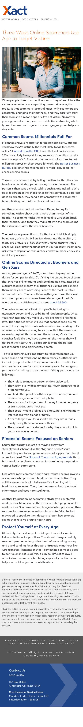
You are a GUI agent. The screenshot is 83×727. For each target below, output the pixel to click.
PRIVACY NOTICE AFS (32, 643)
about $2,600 (58, 302)
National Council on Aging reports (50, 457)
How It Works (10, 19)
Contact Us (17, 670)
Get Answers (30, 19)
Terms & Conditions (41, 640)
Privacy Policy (14, 640)
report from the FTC (26, 151)
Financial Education (48, 19)
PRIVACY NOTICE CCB (61, 643)
